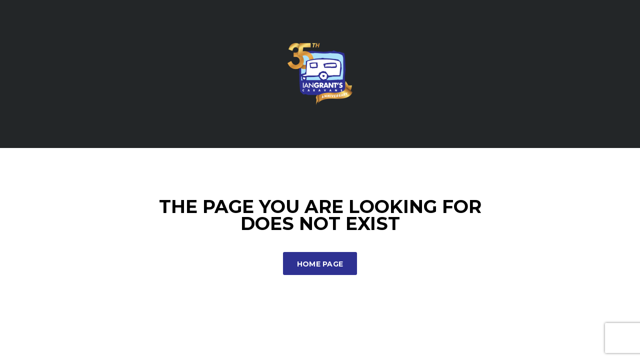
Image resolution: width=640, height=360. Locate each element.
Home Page (320, 264)
